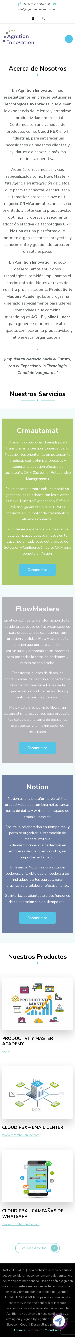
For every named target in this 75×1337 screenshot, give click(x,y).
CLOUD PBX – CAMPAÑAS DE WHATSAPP (32, 1213)
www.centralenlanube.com (20, 1135)
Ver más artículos (34, 1248)
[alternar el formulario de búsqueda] (43, 18)
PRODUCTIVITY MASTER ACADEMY (27, 1041)
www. (6, 1051)
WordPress (53, 1330)
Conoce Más (37, 569)
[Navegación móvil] (69, 39)
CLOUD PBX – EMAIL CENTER (32, 1127)
